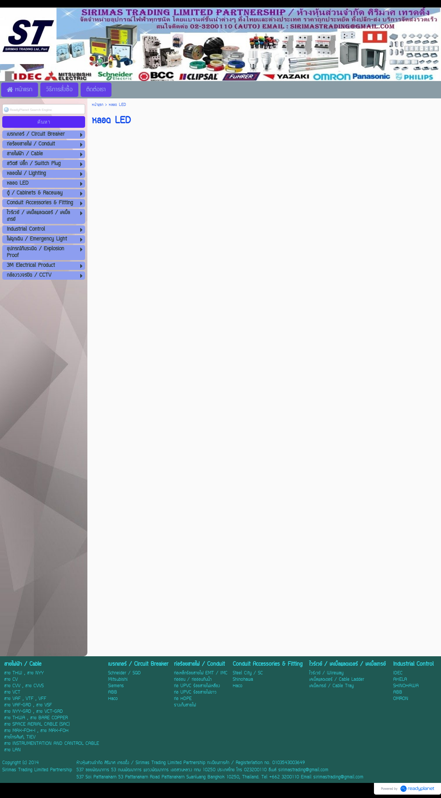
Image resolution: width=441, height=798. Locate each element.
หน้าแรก (97, 105)
